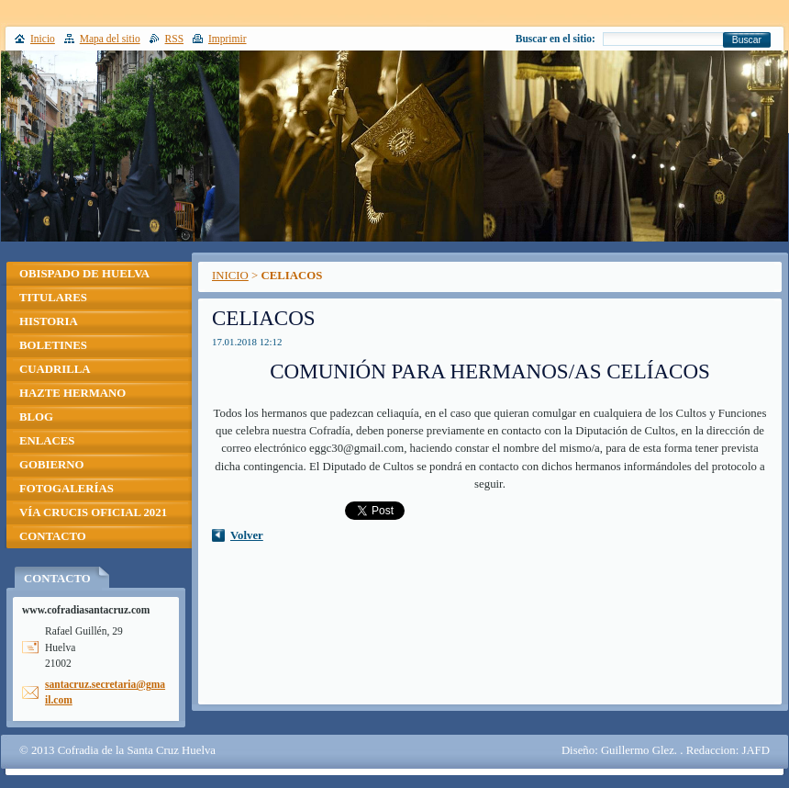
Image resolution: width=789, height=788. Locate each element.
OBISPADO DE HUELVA (84, 273)
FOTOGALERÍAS (66, 488)
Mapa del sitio (110, 38)
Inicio (42, 38)
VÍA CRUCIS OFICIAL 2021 (93, 512)
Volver (246, 535)
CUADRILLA (55, 369)
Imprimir (227, 38)
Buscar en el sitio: (555, 38)
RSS (174, 38)
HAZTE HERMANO (72, 393)
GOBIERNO (51, 464)
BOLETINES (53, 345)
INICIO (230, 275)
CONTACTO (52, 536)
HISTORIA (48, 321)
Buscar (746, 40)
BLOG (36, 417)
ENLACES (46, 440)
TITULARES (53, 297)
